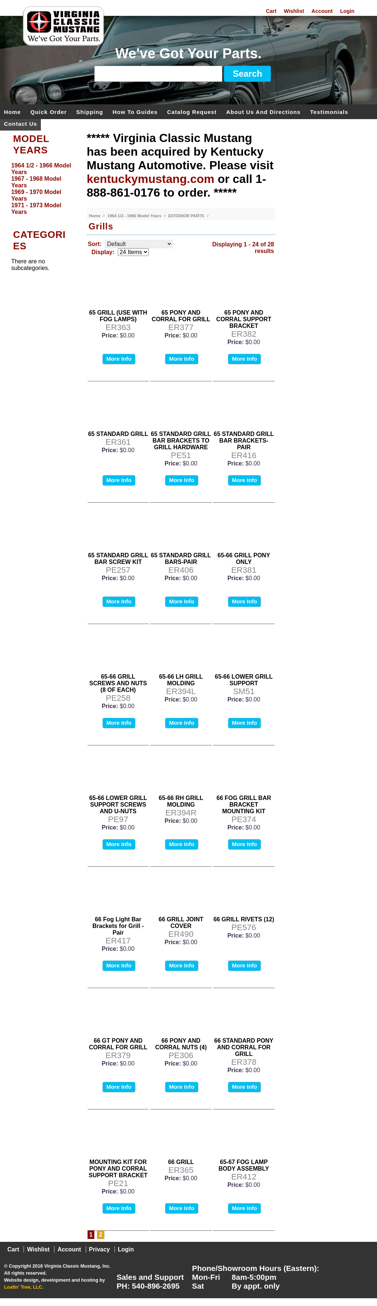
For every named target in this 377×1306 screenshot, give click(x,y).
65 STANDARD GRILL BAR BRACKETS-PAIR (244, 440)
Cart (271, 11)
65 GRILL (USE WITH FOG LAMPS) (118, 315)
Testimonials (329, 111)
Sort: (95, 244)
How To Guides (135, 111)
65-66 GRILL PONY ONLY (244, 558)
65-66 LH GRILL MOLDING (181, 679)
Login (347, 11)
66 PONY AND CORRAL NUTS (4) (181, 1043)
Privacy (99, 1249)
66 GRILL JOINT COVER (181, 922)
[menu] (41, 188)
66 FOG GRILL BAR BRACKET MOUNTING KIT (243, 804)
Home (12, 111)
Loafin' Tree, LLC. (23, 1287)
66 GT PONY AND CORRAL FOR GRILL (118, 1043)
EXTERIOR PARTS (186, 216)
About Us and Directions (263, 111)
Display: (103, 252)
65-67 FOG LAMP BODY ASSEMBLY (244, 1165)
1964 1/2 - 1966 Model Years (135, 216)
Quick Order (49, 111)
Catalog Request (192, 111)
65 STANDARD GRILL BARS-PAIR (181, 558)
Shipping (89, 111)
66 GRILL (181, 1162)
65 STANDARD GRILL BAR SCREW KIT (118, 558)
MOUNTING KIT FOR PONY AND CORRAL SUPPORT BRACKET (118, 1168)
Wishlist (294, 11)
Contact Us (20, 123)
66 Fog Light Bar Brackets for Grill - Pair (118, 926)
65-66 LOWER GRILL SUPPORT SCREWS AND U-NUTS (118, 804)
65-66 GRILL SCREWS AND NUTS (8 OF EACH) (118, 683)
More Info (118, 359)
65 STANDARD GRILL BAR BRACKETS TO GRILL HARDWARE (181, 440)
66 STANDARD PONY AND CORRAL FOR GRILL (244, 1047)
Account (322, 11)
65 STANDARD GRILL (118, 434)
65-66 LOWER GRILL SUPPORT (243, 679)
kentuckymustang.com (151, 179)
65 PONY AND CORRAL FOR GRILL (181, 315)
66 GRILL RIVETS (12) (244, 919)
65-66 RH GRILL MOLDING (181, 801)
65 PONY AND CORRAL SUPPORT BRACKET (243, 319)
